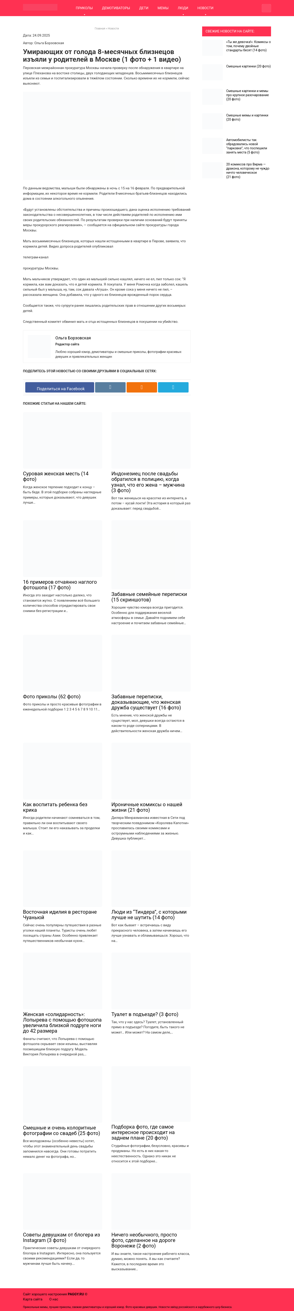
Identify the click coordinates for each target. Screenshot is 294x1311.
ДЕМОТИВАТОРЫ (116, 8)
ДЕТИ (143, 8)
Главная (100, 28)
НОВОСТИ (205, 8)
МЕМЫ (163, 8)
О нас (53, 1299)
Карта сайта (32, 1299)
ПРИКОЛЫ (84, 8)
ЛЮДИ (183, 8)
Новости (113, 28)
